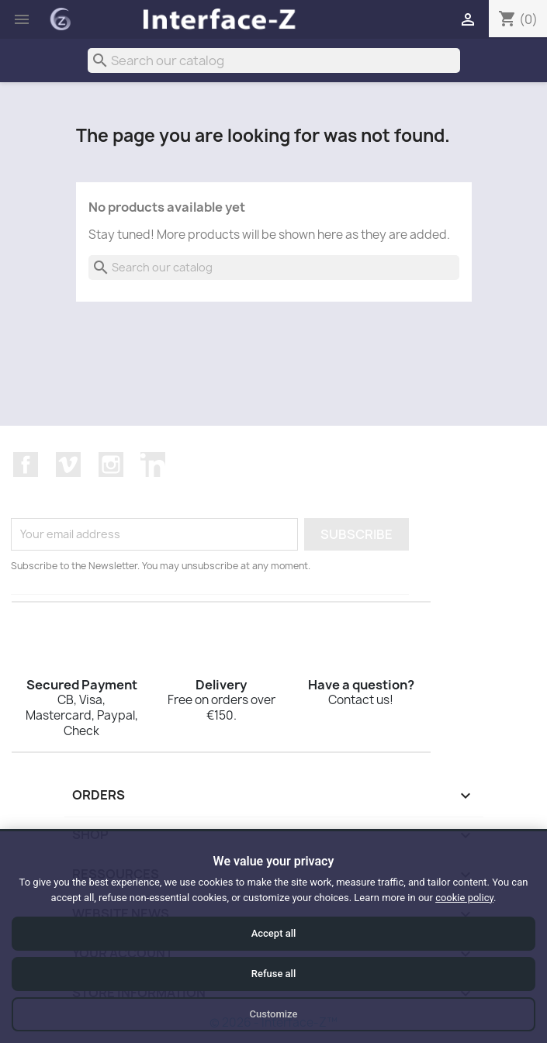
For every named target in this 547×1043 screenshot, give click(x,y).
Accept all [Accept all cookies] (273, 933)
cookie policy (464, 897)
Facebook (25, 464)
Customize (274, 1014)
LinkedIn (152, 464)
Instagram (111, 464)
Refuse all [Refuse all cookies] (273, 973)
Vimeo (68, 464)
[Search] (274, 60)
